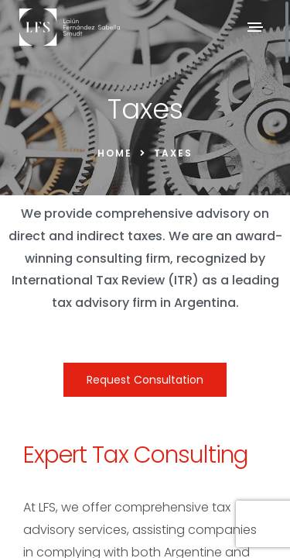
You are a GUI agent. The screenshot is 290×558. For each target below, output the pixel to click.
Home (114, 153)
